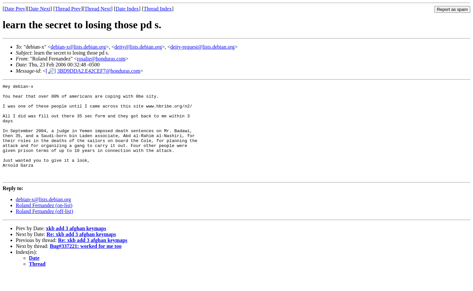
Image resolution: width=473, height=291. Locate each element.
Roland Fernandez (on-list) (44, 224)
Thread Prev (68, 9)
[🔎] (51, 71)
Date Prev (14, 9)
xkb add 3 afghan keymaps (76, 247)
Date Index (127, 9)
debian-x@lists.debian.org (78, 47)
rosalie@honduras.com (101, 58)
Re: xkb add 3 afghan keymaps (81, 253)
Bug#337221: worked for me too (86, 265)
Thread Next (97, 9)
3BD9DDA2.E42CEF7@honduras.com (98, 71)
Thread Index (158, 9)
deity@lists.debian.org (138, 47)
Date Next (39, 9)
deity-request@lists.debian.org (202, 47)
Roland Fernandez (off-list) (44, 230)
